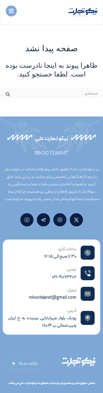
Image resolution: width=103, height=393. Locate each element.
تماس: (71, 270)
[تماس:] (87, 273)
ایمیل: (71, 290)
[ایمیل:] (87, 294)
